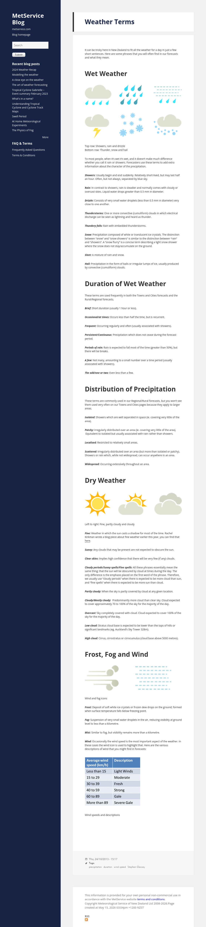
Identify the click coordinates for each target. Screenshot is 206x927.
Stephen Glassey (136, 867)
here (87, 540)
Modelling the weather (25, 74)
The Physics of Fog (23, 130)
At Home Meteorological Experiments (26, 123)
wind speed (120, 867)
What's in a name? (22, 98)
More (45, 137)
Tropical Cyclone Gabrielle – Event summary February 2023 (30, 91)
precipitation (95, 867)
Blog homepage (21, 34)
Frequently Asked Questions (28, 149)
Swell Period (19, 116)
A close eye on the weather (28, 80)
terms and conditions (151, 899)
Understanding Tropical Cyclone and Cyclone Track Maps (27, 107)
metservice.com (21, 29)
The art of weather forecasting (30, 85)
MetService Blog (28, 19)
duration (108, 867)
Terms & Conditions (23, 155)
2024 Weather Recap (24, 69)
